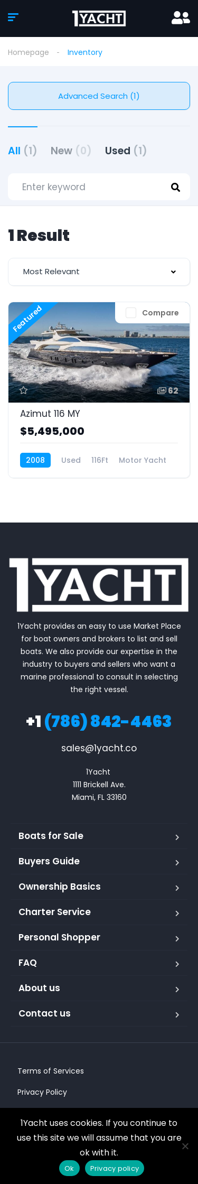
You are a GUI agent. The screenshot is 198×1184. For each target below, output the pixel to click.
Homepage (28, 52)
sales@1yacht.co (99, 748)
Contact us (44, 1013)
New (71, 151)
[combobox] (99, 272)
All (22, 151)
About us (39, 988)
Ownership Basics (59, 886)
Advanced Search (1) (99, 95)
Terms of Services (50, 1071)
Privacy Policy (42, 1092)
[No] (185, 1146)
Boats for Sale (50, 835)
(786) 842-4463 (99, 722)
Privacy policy (114, 1168)
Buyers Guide (49, 861)
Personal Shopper (59, 937)
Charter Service (54, 912)
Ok (69, 1168)
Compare (160, 312)
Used (126, 151)
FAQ (27, 962)
